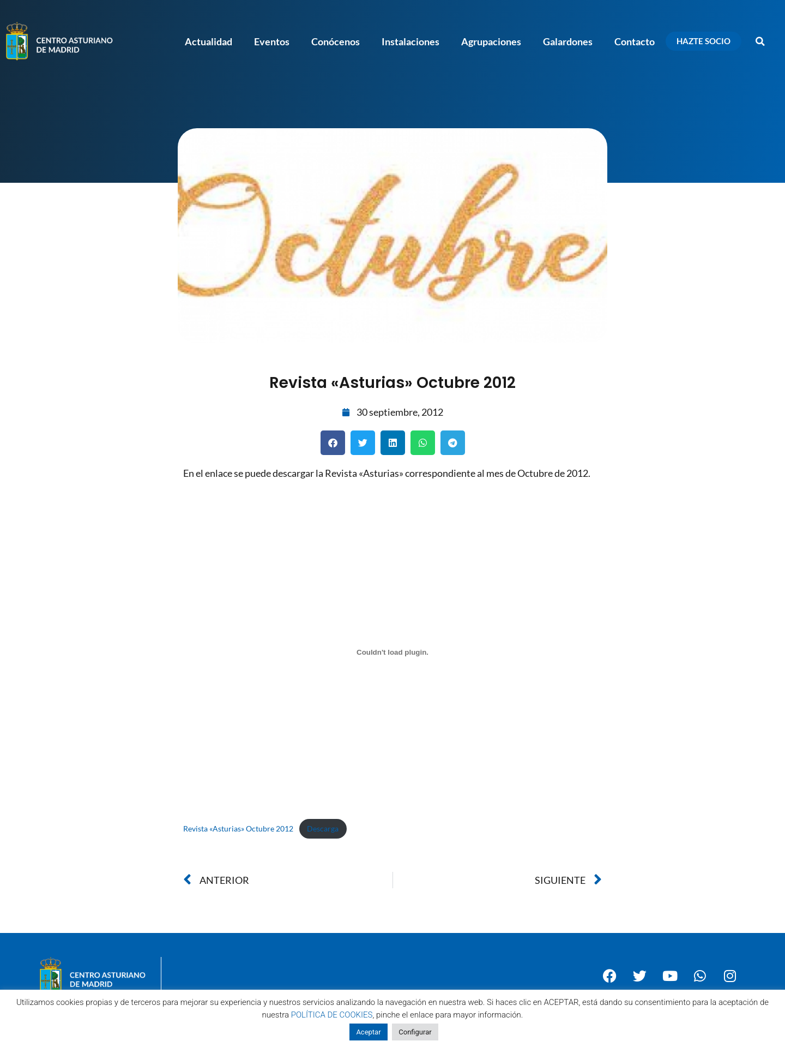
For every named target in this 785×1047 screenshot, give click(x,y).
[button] (760, 41)
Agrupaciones (491, 41)
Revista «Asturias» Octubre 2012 (238, 828)
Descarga (323, 828)
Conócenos (335, 41)
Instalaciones (410, 41)
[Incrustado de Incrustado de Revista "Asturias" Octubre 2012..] (392, 652)
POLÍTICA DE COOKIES (332, 1015)
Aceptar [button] (368, 1032)
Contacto (634, 41)
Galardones (568, 41)
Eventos (271, 41)
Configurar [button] (414, 1032)
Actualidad (208, 41)
